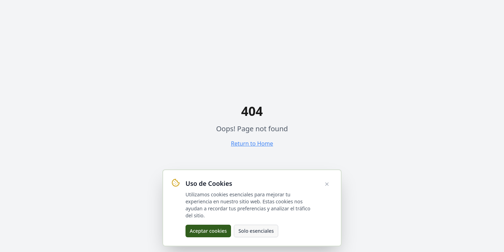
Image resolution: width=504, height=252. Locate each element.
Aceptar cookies (208, 230)
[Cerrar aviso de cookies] (326, 184)
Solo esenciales (256, 230)
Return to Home (252, 143)
